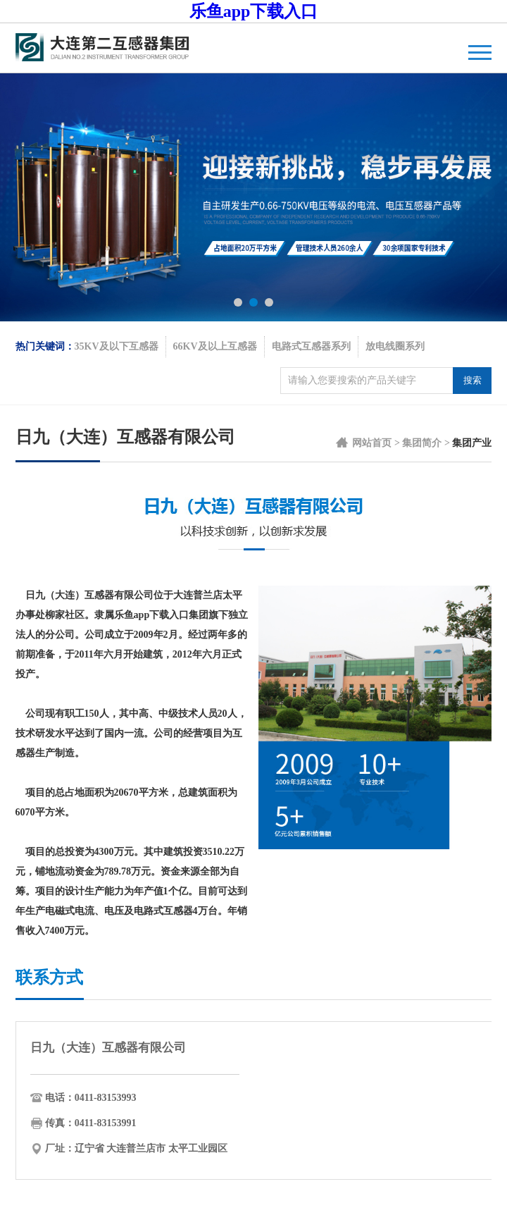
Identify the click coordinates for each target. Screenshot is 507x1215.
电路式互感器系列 (311, 346)
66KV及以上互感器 (215, 346)
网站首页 (372, 443)
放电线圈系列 (395, 346)
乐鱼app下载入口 (253, 11)
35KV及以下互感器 (116, 346)
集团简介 (422, 443)
